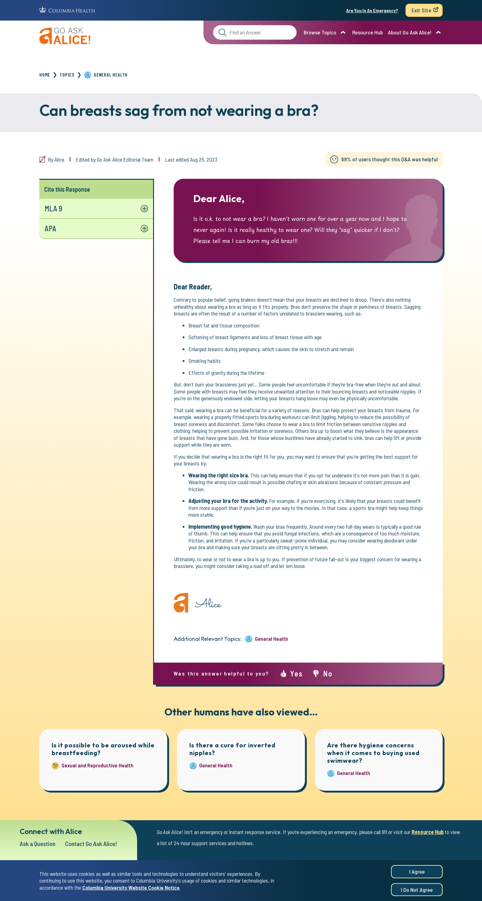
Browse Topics (320, 32)
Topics (67, 74)
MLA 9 (53, 208)
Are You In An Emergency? (372, 10)
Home (44, 74)
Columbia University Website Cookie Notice (131, 889)
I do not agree (417, 891)
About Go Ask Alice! (410, 32)
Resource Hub (367, 32)
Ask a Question (37, 843)
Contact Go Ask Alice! (91, 843)
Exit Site (421, 10)
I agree (417, 873)
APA (50, 228)
